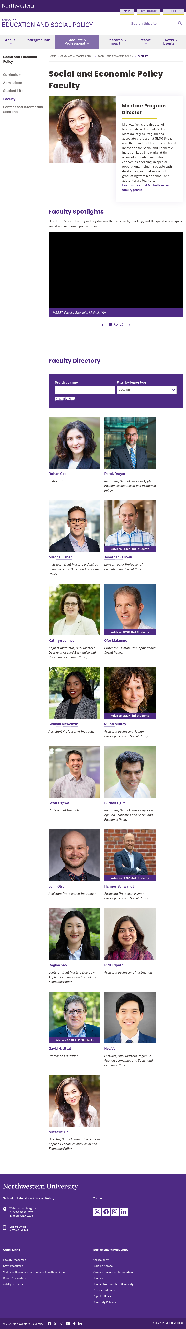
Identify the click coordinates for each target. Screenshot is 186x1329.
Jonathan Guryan (118, 557)
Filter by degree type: (132, 382)
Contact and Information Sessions (23, 109)
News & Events (171, 41)
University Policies (104, 1302)
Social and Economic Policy (115, 56)
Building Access (103, 1266)
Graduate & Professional (77, 41)
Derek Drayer (114, 474)
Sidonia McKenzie (63, 724)
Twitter (97, 1212)
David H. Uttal (60, 1048)
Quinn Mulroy (115, 724)
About (10, 41)
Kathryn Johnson (63, 641)
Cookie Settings (174, 1323)
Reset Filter (65, 398)
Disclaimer (158, 1323)
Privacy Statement (104, 1290)
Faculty (9, 99)
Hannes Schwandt (119, 886)
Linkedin (124, 1212)
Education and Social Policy (63, 23)
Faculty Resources (14, 1260)
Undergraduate (37, 41)
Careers (98, 1278)
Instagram (115, 1212)
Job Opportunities (14, 1284)
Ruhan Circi (58, 474)
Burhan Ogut (114, 803)
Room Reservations (15, 1278)
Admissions (12, 83)
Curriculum (12, 75)
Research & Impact (116, 41)
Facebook (106, 1212)
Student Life (13, 91)
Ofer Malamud (115, 641)
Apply (127, 11)
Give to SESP (148, 11)
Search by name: (67, 382)
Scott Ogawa (59, 803)
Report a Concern (103, 1296)
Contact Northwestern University (113, 1284)
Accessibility (101, 1260)
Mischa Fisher (60, 557)
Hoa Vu (110, 1048)
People (145, 41)
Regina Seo (58, 965)
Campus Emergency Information (113, 1272)
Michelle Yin (59, 1132)
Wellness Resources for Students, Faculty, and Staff (35, 1272)
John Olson (58, 886)
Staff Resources (13, 1266)
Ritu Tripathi (114, 965)
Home (52, 56)
